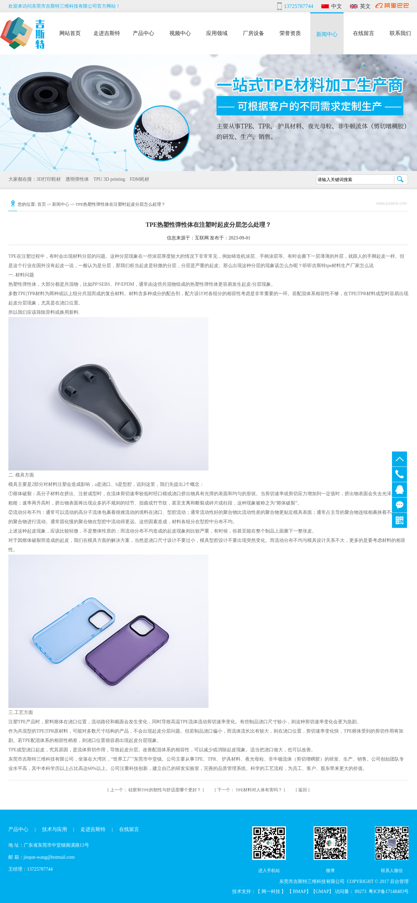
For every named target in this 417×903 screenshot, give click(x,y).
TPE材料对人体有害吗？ (250, 789)
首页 (41, 204)
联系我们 (400, 33)
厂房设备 (253, 33)
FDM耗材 (138, 179)
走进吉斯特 (106, 33)
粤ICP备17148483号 (389, 891)
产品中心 (143, 33)
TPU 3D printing (108, 179)
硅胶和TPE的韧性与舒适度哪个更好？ (156, 789)
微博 (330, 870)
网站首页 (70, 33)
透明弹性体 (76, 179)
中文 (336, 6)
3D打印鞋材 (47, 179)
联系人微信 (392, 870)
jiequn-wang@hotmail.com (49, 857)
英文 (365, 6)
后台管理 (399, 881)
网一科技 (272, 891)
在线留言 (363, 33)
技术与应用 (54, 829)
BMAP (299, 891)
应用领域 (217, 33)
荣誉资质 (290, 33)
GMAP (322, 891)
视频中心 (180, 33)
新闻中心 (327, 34)
